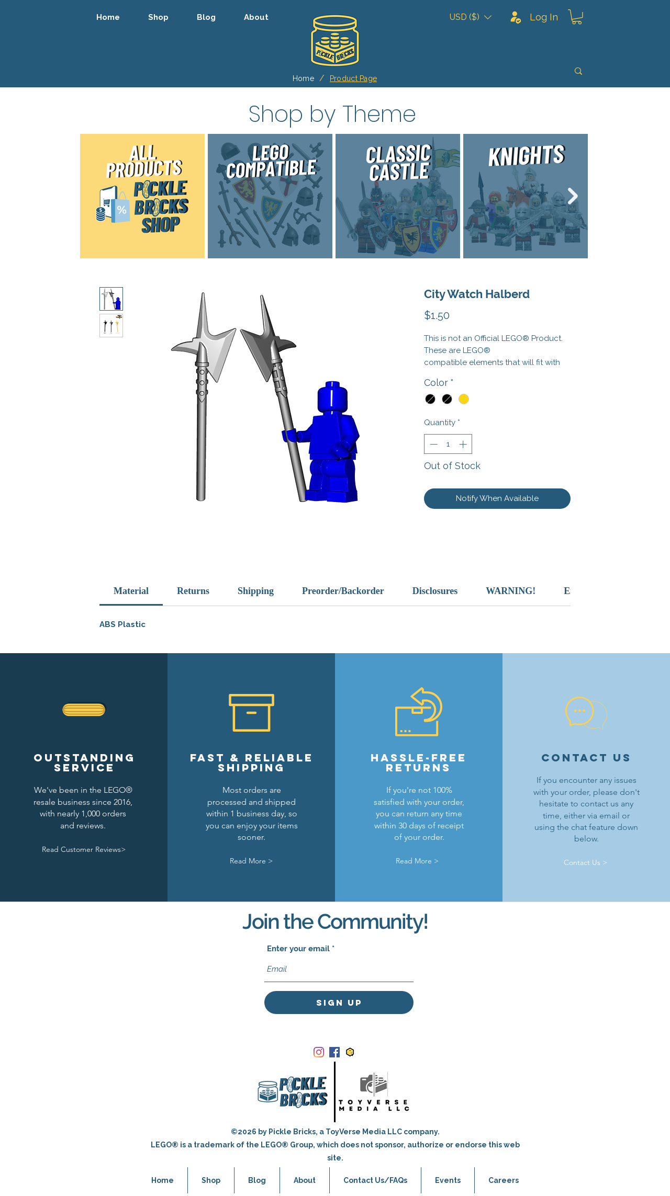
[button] (470, 17)
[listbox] (470, 17)
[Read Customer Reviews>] (84, 849)
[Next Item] (573, 196)
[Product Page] (353, 78)
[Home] (303, 78)
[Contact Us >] (585, 863)
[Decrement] (433, 444)
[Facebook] (334, 1052)
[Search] (504, 71)
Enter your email (298, 949)
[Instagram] (319, 1052)
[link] (131, 591)
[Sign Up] (339, 1002)
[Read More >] (251, 861)
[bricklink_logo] (350, 1052)
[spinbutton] (448, 444)
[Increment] (464, 444)
